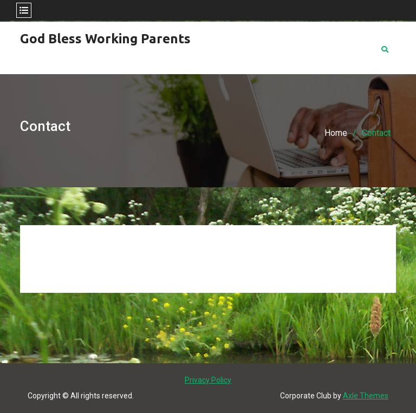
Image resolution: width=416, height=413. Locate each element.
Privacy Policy (208, 380)
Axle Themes (365, 395)
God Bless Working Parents (105, 38)
